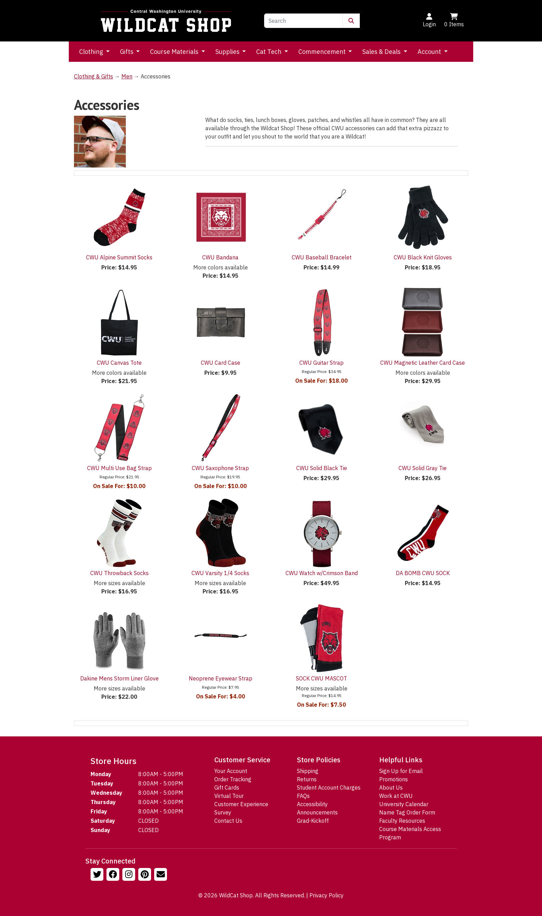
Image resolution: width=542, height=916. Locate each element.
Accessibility (312, 804)
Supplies (228, 52)
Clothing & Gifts (93, 76)
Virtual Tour (229, 795)
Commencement (322, 52)
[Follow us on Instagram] (129, 875)
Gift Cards (226, 787)
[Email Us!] (161, 875)
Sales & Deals (382, 52)
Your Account (230, 770)
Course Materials (175, 52)
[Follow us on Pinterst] (145, 875)
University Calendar (403, 804)
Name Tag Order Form (407, 812)
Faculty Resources (402, 820)
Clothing (91, 52)
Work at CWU (396, 795)
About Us (391, 787)
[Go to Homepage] (166, 20)
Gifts (127, 52)
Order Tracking (232, 779)
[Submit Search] (351, 20)
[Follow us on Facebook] (113, 875)
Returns (307, 779)
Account (430, 52)
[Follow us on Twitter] (98, 875)
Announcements (317, 812)
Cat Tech (269, 52)
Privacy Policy (326, 895)
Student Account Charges (329, 787)
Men (126, 76)
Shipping (307, 770)
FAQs (303, 795)
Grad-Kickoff (313, 820)
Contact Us (228, 820)
